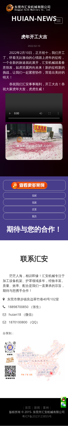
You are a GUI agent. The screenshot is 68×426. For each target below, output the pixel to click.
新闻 (37, 408)
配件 (34, 216)
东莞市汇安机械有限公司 (49, 412)
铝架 (34, 202)
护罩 (34, 209)
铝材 (34, 195)
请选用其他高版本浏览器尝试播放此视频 (34, 107)
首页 (28, 408)
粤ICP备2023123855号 (37, 416)
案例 (46, 408)
